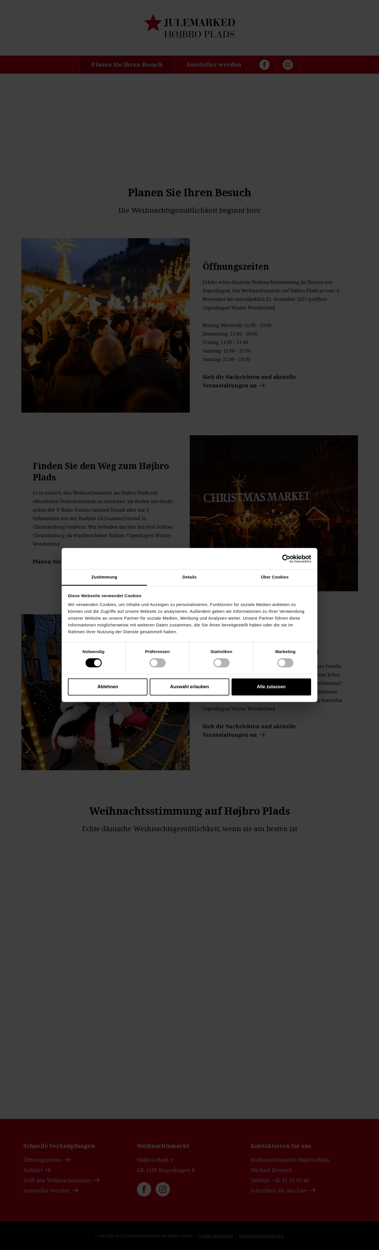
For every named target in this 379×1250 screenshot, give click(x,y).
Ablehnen (107, 686)
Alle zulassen (271, 686)
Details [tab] (189, 577)
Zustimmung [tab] (104, 577)
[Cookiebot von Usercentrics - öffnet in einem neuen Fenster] (286, 558)
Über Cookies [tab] (275, 577)
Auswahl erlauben (189, 686)
